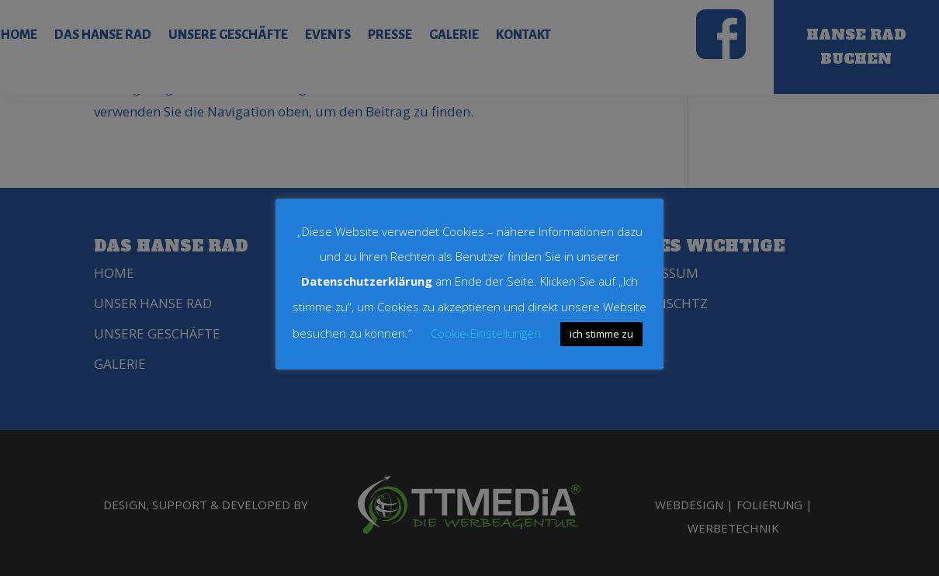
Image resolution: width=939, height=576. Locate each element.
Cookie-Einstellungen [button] (486, 333)
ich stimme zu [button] (601, 334)
